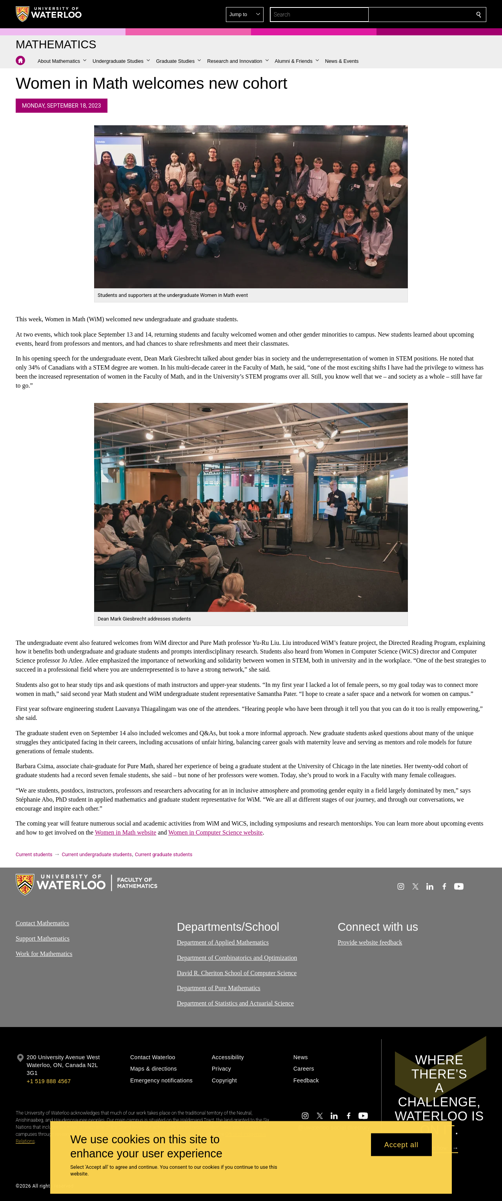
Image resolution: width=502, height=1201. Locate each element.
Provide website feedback (370, 942)
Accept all (401, 1144)
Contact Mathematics (42, 923)
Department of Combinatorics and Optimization (237, 957)
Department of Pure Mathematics (218, 988)
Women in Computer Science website (215, 832)
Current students (34, 854)
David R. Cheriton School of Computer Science (236, 973)
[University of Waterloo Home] (49, 14)
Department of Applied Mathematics (223, 942)
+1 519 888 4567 (49, 1081)
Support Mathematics (42, 938)
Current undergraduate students (97, 854)
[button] (422, 14)
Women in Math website (125, 832)
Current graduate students (163, 854)
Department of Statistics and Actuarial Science (235, 1003)
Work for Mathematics (44, 953)
